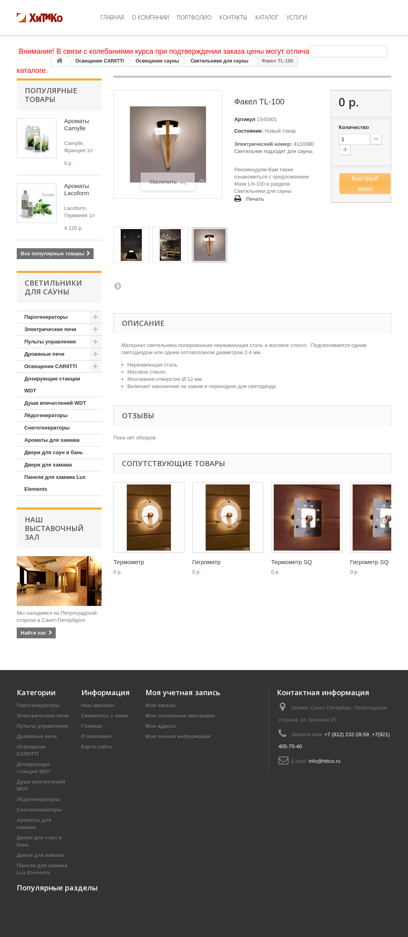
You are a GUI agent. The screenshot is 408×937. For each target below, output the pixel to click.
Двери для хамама (48, 465)
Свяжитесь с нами (104, 716)
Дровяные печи (44, 354)
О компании (150, 17)
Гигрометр (206, 562)
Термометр (129, 562)
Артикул (244, 119)
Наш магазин (97, 705)
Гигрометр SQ (369, 562)
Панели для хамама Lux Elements (55, 483)
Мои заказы (160, 705)
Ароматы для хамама (51, 440)
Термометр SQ (291, 562)
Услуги (296, 17)
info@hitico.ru (325, 761)
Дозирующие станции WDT (52, 385)
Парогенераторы (46, 317)
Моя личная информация (177, 736)
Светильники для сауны (219, 61)
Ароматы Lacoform (76, 189)
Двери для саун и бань (53, 452)
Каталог (267, 17)
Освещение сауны (157, 61)
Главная (112, 17)
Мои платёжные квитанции (180, 716)
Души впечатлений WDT (55, 403)
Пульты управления (50, 342)
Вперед (118, 286)
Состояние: (248, 131)
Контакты (233, 17)
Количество (354, 127)
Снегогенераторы (47, 428)
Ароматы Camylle (76, 124)
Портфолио (194, 17)
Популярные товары (51, 95)
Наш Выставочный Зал (54, 528)
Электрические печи (50, 329)
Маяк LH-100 (249, 184)
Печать (255, 199)
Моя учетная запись (182, 692)
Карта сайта (96, 747)
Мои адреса (160, 726)
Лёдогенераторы (46, 415)
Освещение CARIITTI (99, 61)
